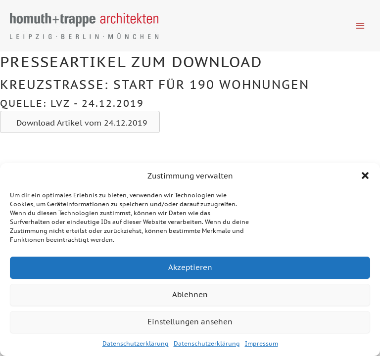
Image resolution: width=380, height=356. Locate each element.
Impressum (261, 343)
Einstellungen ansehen (190, 321)
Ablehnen (190, 294)
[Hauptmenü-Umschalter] (360, 25)
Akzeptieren (190, 267)
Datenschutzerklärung (135, 343)
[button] (365, 175)
